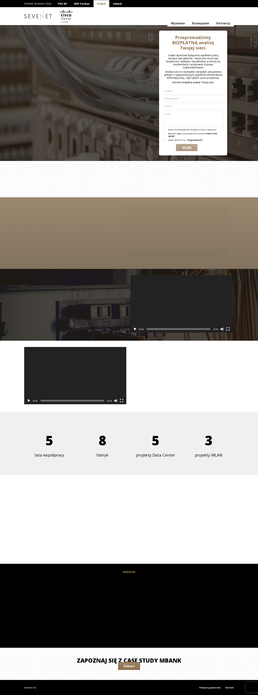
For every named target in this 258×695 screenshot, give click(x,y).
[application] (152, 232)
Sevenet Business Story (37, 3)
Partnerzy (223, 16)
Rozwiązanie (200, 16)
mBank (117, 4)
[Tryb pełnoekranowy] (198, 257)
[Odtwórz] (106, 257)
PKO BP (62, 4)
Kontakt (229, 687)
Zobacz (129, 666)
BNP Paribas (82, 4)
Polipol (101, 4)
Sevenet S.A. (30, 688)
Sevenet (38, 16)
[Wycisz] (193, 257)
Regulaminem (195, 140)
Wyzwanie (178, 16)
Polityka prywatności (210, 687)
